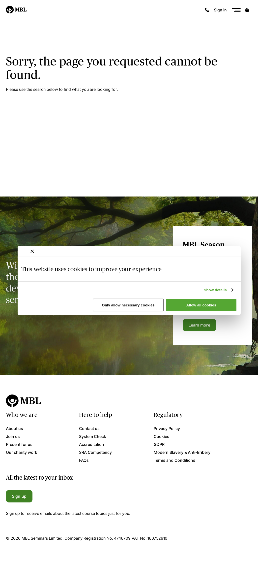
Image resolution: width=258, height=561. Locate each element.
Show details (215, 290)
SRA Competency (95, 452)
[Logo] (16, 10)
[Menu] (236, 10)
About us (14, 428)
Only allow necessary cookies (128, 305)
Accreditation (91, 444)
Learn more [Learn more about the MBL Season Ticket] (199, 325)
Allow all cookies (201, 305)
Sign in (220, 9)
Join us (13, 436)
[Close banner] (32, 251)
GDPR (159, 444)
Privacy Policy (167, 428)
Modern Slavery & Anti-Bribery (182, 452)
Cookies (161, 436)
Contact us (89, 428)
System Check (92, 436)
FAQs (84, 460)
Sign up (19, 496)
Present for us (19, 444)
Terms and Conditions (174, 460)
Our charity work (21, 452)
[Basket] (247, 10)
